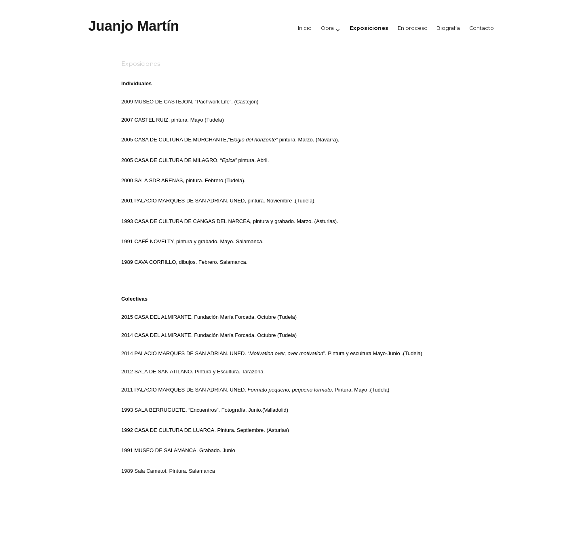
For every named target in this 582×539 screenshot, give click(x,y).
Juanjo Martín (133, 26)
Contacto (481, 28)
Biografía (448, 28)
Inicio (305, 28)
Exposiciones (369, 28)
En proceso (413, 28)
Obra (327, 28)
